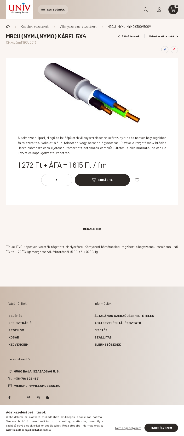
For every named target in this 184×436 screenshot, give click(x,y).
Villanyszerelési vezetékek (78, 26)
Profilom (16, 330)
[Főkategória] (8, 26)
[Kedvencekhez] (137, 180)
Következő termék (163, 36)
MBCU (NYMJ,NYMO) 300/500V (129, 26)
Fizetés (101, 330)
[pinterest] (174, 49)
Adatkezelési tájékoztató (117, 323)
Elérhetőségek (107, 344)
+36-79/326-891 (27, 378)
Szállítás (103, 337)
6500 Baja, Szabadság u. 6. (37, 371)
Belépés (15, 316)
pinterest (28, 397)
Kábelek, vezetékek (35, 26)
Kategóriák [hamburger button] (53, 9)
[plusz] (66, 180)
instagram (38, 397)
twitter (19, 397)
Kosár (13, 337)
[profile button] (159, 9)
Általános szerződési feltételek (124, 316)
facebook (9, 397)
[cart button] (173, 9)
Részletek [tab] (92, 229)
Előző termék (129, 36)
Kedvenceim (18, 344)
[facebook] (164, 49)
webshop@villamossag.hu (37, 386)
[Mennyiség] (57, 180)
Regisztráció (20, 323)
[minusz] (47, 180)
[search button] (146, 9)
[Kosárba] (102, 180)
